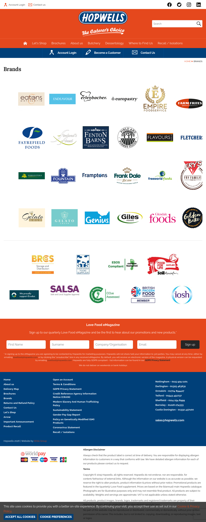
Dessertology (114, 43)
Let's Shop (39, 43)
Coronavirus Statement (66, 427)
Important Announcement (19, 421)
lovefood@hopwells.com (25, 357)
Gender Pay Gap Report (66, 414)
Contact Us (10, 407)
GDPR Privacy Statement (157, 360)
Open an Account (63, 379)
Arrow (7, 417)
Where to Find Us (141, 43)
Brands (8, 398)
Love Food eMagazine (103, 325)
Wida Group (40, 441)
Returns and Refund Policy (19, 403)
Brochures (58, 43)
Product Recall (12, 426)
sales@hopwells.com (169, 420)
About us (77, 43)
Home (187, 61)
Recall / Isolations (170, 43)
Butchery (94, 43)
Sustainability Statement (67, 410)
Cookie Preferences (56, 517)
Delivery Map (11, 389)
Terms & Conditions (64, 384)
